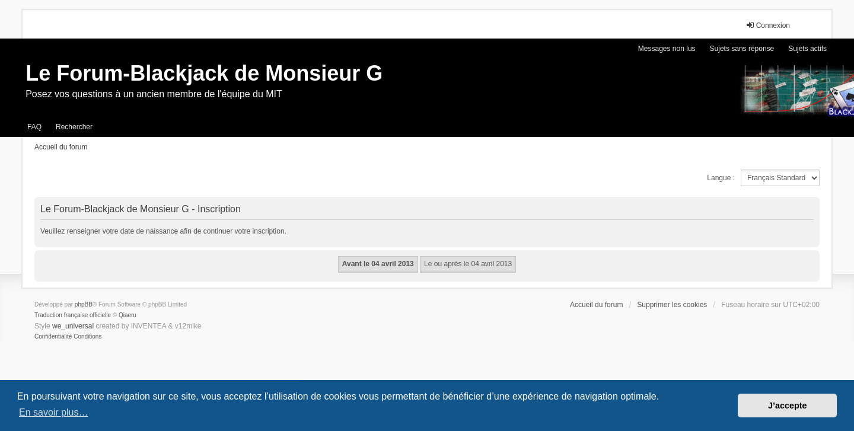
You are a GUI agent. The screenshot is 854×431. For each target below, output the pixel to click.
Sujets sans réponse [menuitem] (742, 48)
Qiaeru (127, 315)
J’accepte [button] (787, 405)
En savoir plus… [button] (53, 412)
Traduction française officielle (72, 315)
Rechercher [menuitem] (74, 127)
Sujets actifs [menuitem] (807, 48)
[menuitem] (53, 336)
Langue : (721, 178)
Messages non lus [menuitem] (667, 48)
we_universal (73, 326)
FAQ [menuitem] (34, 127)
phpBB (84, 304)
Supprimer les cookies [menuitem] (672, 305)
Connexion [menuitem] (767, 25)
